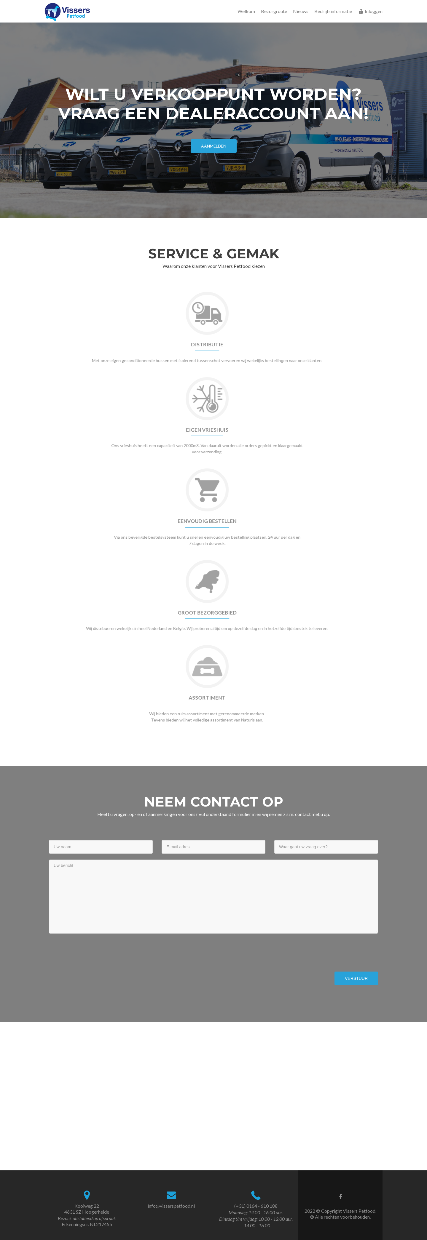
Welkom (246, 11)
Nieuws (300, 11)
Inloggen (370, 11)
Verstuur (356, 978)
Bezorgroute (274, 11)
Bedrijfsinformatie (333, 11)
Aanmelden (213, 145)
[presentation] (94, 951)
